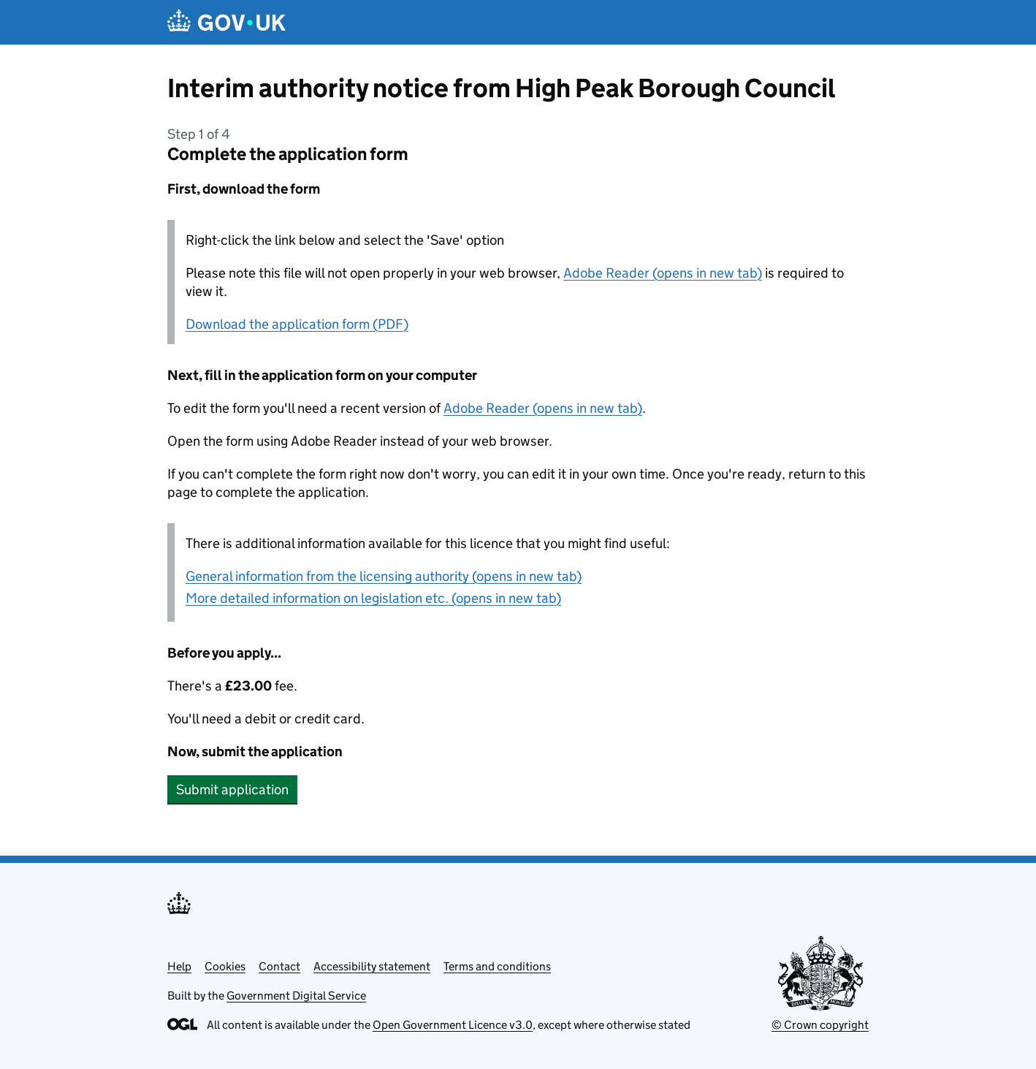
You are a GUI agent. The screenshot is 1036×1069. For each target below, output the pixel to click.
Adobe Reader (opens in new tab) (662, 273)
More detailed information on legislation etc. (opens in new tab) (373, 598)
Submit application (232, 789)
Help (179, 966)
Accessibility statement (371, 966)
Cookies (225, 966)
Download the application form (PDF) (297, 324)
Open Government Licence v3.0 (453, 1025)
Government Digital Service (296, 996)
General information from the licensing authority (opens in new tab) (384, 576)
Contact (279, 966)
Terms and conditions (497, 966)
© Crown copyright (820, 1025)
